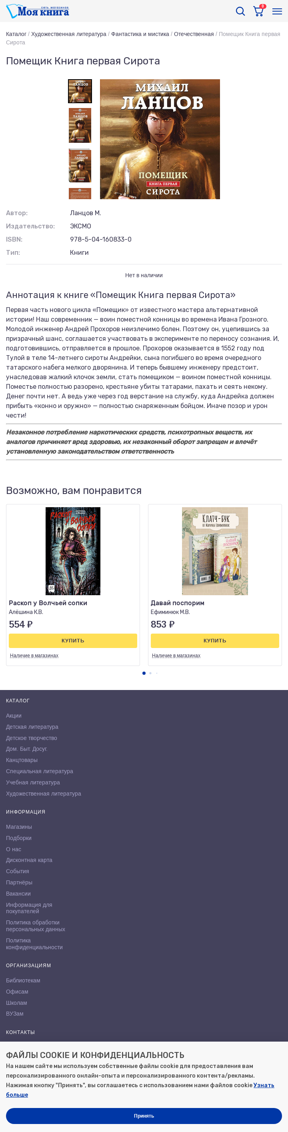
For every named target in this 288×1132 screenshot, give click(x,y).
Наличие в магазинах (34, 655)
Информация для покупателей (29, 908)
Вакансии (18, 893)
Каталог (16, 34)
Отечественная (194, 34)
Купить (73, 641)
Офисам (17, 991)
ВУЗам (15, 1013)
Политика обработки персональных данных (35, 925)
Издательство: (30, 226)
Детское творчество (31, 738)
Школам (16, 1003)
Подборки (19, 838)
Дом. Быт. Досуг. (27, 749)
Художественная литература (68, 34)
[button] (144, 673)
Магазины (19, 827)
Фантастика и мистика (140, 34)
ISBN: (14, 239)
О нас (13, 849)
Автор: (17, 213)
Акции (14, 715)
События (17, 871)
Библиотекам (23, 980)
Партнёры (19, 882)
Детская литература (32, 727)
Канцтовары (22, 760)
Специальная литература (39, 771)
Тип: (13, 252)
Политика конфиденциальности (34, 943)
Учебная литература (33, 782)
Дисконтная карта (29, 860)
